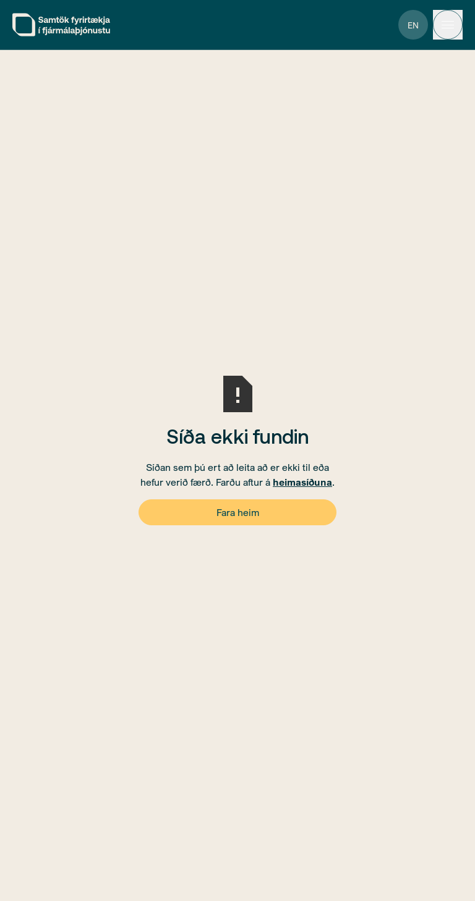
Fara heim (237, 512)
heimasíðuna (302, 482)
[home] (61, 24)
